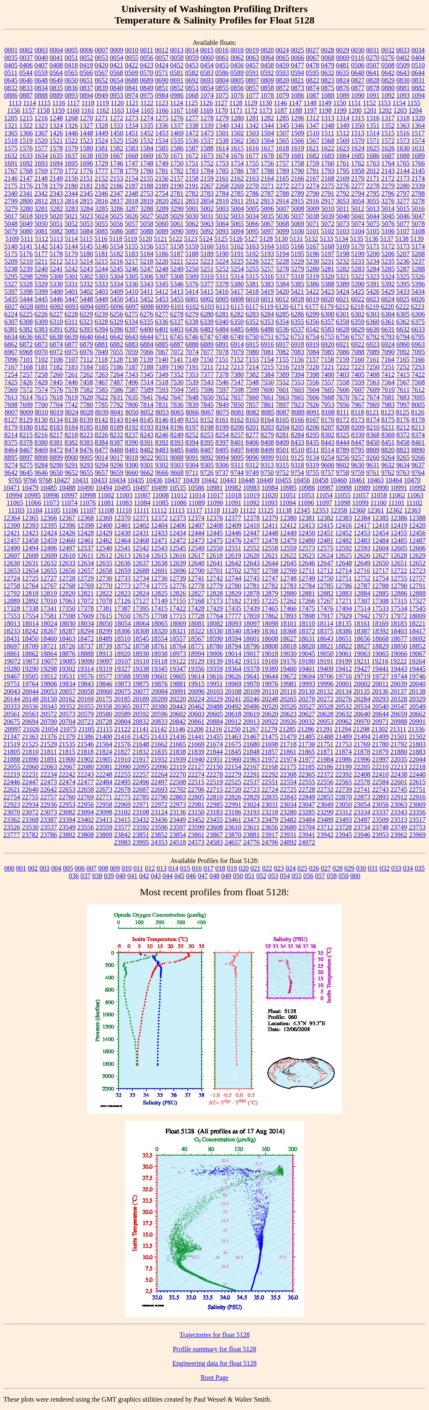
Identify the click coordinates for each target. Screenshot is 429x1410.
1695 (71, 163)
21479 (288, 736)
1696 (86, 163)
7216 (282, 367)
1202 (385, 110)
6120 (282, 306)
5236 (403, 261)
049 (226, 875)
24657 (233, 842)
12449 (288, 533)
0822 (312, 80)
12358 (338, 510)
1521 (56, 140)
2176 (26, 185)
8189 (116, 427)
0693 (207, 80)
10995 (32, 495)
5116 (100, 238)
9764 (418, 472)
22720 (233, 789)
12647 (325, 563)
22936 (48, 804)
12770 (104, 585)
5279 (297, 268)
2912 (252, 201)
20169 (85, 698)
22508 (177, 781)
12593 (362, 548)
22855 (325, 797)
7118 (101, 359)
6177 (312, 306)
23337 (380, 812)
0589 (237, 72)
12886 (398, 593)
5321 (342, 276)
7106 (56, 359)
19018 (269, 653)
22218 (417, 766)
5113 (56, 238)
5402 (86, 291)
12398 (85, 525)
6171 (297, 306)
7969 (373, 404)
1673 (207, 155)
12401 (122, 525)
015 (185, 868)
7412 (388, 374)
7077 (207, 351)
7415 (403, 374)
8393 (176, 442)
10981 (214, 487)
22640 (30, 789)
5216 (116, 261)
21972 (269, 759)
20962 (343, 721)
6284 (267, 314)
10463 (375, 480)
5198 (342, 253)
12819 (48, 593)
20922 (269, 721)
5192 (252, 253)
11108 (106, 510)
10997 (69, 495)
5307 (161, 276)
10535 (177, 487)
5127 (251, 238)
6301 (342, 314)
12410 (251, 525)
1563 (252, 140)
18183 (398, 623)
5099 (282, 231)
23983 (122, 842)
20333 (11, 706)
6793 (388, 336)
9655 (86, 472)
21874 (343, 751)
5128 (266, 238)
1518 (11, 140)
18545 (140, 638)
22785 (140, 797)
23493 (343, 819)
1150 (339, 102)
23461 (233, 819)
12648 (343, 563)
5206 (388, 253)
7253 (418, 367)
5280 (312, 268)
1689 (418, 155)
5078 (418, 223)
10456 (301, 480)
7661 (267, 397)
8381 (56, 442)
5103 (342, 231)
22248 (104, 774)
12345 (301, 510)
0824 (342, 80)
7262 (86, 374)
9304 (192, 465)
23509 (380, 819)
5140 (11, 246)
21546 (85, 744)
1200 (355, 110)
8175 (388, 419)
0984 (161, 95)
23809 (104, 834)
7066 (146, 351)
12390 (11, 525)
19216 (380, 661)
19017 (251, 653)
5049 (26, 223)
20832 (140, 721)
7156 (297, 359)
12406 (177, 525)
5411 (146, 291)
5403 (101, 291)
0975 (146, 95)
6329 (116, 321)
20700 (48, 721)
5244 (101, 268)
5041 (357, 216)
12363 (412, 510)
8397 (222, 442)
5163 (252, 246)
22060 (30, 766)
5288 (418, 268)
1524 (101, 140)
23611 (251, 827)
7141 (176, 359)
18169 (380, 623)
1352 (388, 125)
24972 (306, 842)
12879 (269, 593)
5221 (176, 261)
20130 (306, 691)
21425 (140, 736)
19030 (288, 653)
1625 (373, 148)
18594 (233, 638)
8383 (86, 442)
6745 (176, 336)
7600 (267, 389)
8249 (176, 434)
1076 (237, 95)
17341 (48, 608)
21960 (233, 759)
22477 (85, 781)
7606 (342, 389)
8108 (328, 412)
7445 (56, 382)
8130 (41, 419)
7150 (206, 359)
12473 (196, 540)
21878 (362, 751)
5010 (327, 208)
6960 (403, 344)
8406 (252, 442)
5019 (41, 216)
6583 (327, 329)
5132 (311, 238)
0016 (222, 50)
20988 (398, 721)
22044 (417, 759)
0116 (357, 57)
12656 (67, 570)
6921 (342, 344)
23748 (380, 827)
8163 (252, 419)
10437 (172, 480)
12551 (233, 548)
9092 (207, 457)
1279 (222, 118)
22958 (104, 804)
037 (85, 875)
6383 (41, 329)
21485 (306, 736)
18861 (11, 653)
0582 (192, 72)
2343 (56, 193)
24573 (196, 842)
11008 (160, 495)
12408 (214, 525)
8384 (101, 442)
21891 (48, 759)
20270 (306, 698)
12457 (11, 540)
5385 (297, 284)
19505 (30, 676)
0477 (297, 65)
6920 (327, 344)
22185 (306, 766)
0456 (237, 65)
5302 (86, 276)
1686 (373, 155)
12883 (343, 593)
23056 (380, 804)
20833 (159, 721)
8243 (146, 434)
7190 (176, 367)
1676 (237, 155)
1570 (357, 140)
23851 (140, 834)
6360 (373, 321)
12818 (30, 593)
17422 (177, 608)
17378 (85, 608)
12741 (196, 578)
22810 (214, 797)
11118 (212, 510)
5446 (56, 299)
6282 (237, 314)
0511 (10, 72)
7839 (192, 404)
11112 (159, 510)
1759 (312, 163)
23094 (85, 812)
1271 (101, 118)
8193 (146, 427)
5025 (116, 216)
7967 (357, 404)
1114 (29, 102)
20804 (122, 721)
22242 (67, 774)
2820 (161, 201)
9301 (146, 465)
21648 (140, 744)
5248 (161, 268)
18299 (104, 631)
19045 (306, 653)
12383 (343, 517)
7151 (221, 359)
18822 (343, 646)
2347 (116, 193)
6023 (373, 299)
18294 (85, 631)
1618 (282, 148)
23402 (85, 819)
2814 (71, 201)
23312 (343, 812)
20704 (67, 721)
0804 (222, 80)
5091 (192, 231)
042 (144, 875)
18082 (215, 623)
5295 (11, 276)
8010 (41, 412)
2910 (222, 201)
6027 (11, 306)
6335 (146, 321)
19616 (214, 676)
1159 (58, 110)
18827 (362, 646)
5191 (237, 253)
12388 (417, 517)
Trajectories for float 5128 (214, 1334)
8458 (403, 442)
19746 (417, 676)
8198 (207, 427)
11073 (51, 502)
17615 (104, 615)
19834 (67, 683)
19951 (214, 683)
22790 (159, 797)
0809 (267, 80)
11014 (197, 495)
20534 (362, 706)
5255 (252, 268)
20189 (140, 698)
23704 (306, 827)
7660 (252, 397)
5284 (373, 268)
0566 (86, 72)
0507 (373, 65)
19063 (362, 653)
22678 (122, 789)
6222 (402, 306)
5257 (267, 268)
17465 (269, 608)
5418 (252, 291)
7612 (418, 389)
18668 (380, 638)
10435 (135, 480)
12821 (85, 593)
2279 (388, 185)
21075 (67, 729)
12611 (85, 555)
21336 (416, 729)
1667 (116, 155)
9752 (282, 472)
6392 (71, 329)
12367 (67, 517)
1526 (131, 140)
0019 (252, 50)
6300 (327, 314)
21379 (67, 736)
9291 (71, 465)
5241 (56, 268)
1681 (297, 155)
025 (302, 868)
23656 (269, 827)
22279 (233, 774)
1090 (357, 95)
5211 (40, 261)
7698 (11, 404)
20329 (417, 698)
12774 (140, 585)
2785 (237, 193)
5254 (237, 268)
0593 (282, 72)
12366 (48, 517)
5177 (41, 253)
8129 (26, 419)
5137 (386, 238)
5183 (131, 253)
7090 (388, 351)
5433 (403, 291)
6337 (176, 321)
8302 (327, 434)
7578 (71, 389)
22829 (251, 797)
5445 (41, 299)
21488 (325, 736)
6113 (222, 306)
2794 (357, 193)
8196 (176, 427)
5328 (26, 284)
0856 (237, 87)
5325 (403, 276)
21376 (48, 736)
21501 (398, 736)
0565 (71, 72)
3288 (146, 208)
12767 (48, 585)
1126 (206, 102)
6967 (11, 351)
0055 (131, 57)
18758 (140, 646)
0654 (116, 80)
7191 (192, 367)
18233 (11, 631)
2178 (41, 185)
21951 (214, 759)
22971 (140, 804)
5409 (116, 291)
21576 (122, 744)
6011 (267, 299)
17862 (269, 615)
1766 (418, 163)
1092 (388, 95)
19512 (48, 676)
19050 (325, 653)
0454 (207, 65)
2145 (418, 170)
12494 (30, 548)
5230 (312, 261)
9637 (418, 465)
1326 (71, 125)
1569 (342, 140)
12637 (140, 563)
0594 (297, 72)
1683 (327, 155)
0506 (357, 65)
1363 (403, 125)
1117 (73, 102)
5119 (130, 238)
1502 (237, 133)
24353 (159, 842)
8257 (237, 434)
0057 (161, 57)
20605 (214, 714)
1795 (342, 170)
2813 (56, 201)
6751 (267, 336)
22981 (196, 804)
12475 (214, 540)
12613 (122, 555)
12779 (214, 585)
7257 (26, 374)
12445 (214, 533)
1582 (116, 148)
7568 (418, 382)
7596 (207, 389)
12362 (393, 510)
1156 (13, 110)
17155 (177, 600)
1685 (357, 155)
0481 (342, 65)
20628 (325, 714)
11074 (69, 502)
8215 (26, 434)
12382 (325, 517)
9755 (312, 472)
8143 (116, 419)
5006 (267, 208)
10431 (80, 480)
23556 (85, 827)
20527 (306, 706)
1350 (357, 125)
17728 (196, 615)
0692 (192, 80)
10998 (87, 495)
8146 (161, 419)
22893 (380, 797)
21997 (380, 759)
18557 (177, 638)
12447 (251, 533)
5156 (146, 246)
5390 (357, 284)
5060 (161, 223)
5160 (207, 246)
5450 (116, 299)
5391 (373, 284)
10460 (338, 480)
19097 (104, 661)
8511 (312, 450)
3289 (161, 208)
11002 (106, 495)
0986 (176, 95)
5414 (192, 291)
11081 (106, 502)
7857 (252, 404)
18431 (11, 638)
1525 (116, 140)
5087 (131, 231)
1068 (192, 95)
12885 (380, 593)
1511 (327, 133)
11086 (178, 502)
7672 (357, 397)
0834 (41, 87)
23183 (214, 812)
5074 (357, 223)
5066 (252, 223)
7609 (373, 389)
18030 (67, 623)
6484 (222, 329)
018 (220, 868)
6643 (131, 336)
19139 (214, 661)
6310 (56, 321)
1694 (56, 163)
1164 (132, 110)
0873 (297, 87)
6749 (237, 336)
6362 (403, 321)
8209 (357, 427)
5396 (418, 284)
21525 (30, 744)
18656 (362, 638)
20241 (233, 698)
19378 (251, 668)
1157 (28, 110)
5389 (342, 284)
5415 (207, 291)
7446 (71, 382)
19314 (85, 668)
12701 (214, 570)
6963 (418, 344)
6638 (56, 336)
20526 (288, 706)
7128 (116, 359)
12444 (196, 533)
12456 (417, 533)
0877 (357, 87)
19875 (140, 683)
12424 (48, 533)
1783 (192, 170)
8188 (101, 427)
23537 (48, 827)
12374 (196, 517)
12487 (417, 540)
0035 (11, 57)
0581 (176, 72)
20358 (104, 706)
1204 (415, 110)
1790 (297, 170)
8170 (327, 419)
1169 (206, 110)
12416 (343, 525)
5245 (116, 268)
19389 (269, 668)
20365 (122, 706)
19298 (48, 668)
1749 (161, 163)
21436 (177, 736)
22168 (269, 766)
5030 (192, 216)
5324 (388, 276)
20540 (380, 706)
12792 (11, 593)
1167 (176, 110)
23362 (11, 819)
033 (396, 868)
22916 (417, 797)
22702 (177, 789)
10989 (362, 487)
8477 (101, 450)
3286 (116, 208)
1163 (117, 110)
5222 (192, 261)
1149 (324, 102)
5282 (342, 268)
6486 (252, 329)
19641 (251, 676)
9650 (56, 472)
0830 (403, 80)
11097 (324, 502)
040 (121, 875)
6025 (403, 299)
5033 (237, 216)
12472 (177, 540)
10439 (191, 480)
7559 (357, 382)
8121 (372, 412)
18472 (85, 638)
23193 (251, 812)
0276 (388, 57)
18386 (343, 631)
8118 (357, 412)
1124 (176, 102)
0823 (327, 80)
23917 (269, 834)
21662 (159, 744)
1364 (418, 125)
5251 (207, 268)
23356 (417, 812)
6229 (86, 314)
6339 (207, 321)
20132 (324, 691)
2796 (388, 193)
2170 (357, 178)
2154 (131, 178)
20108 (233, 691)
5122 (175, 238)
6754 (312, 336)
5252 (222, 268)
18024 (49, 623)
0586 (222, 72)
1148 (309, 102)
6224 (11, 314)
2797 (403, 193)
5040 (342, 216)
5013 (373, 208)
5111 (27, 238)
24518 (177, 842)
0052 (86, 57)
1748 (146, 163)
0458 (267, 65)
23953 (380, 834)
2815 (86, 201)
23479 (269, 819)
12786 (343, 585)
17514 (362, 608)
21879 (380, 751)
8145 (146, 419)
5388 (327, 284)
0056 (146, 57)
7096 (11, 359)
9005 (86, 457)
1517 (418, 133)
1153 (383, 102)
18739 (104, 646)
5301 (71, 276)
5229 (297, 261)
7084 (312, 351)
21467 (251, 736)
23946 (362, 834)
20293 (380, 698)
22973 (177, 804)
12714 (343, 570)
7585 (101, 389)
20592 (140, 714)
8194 (161, 427)
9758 (342, 472)
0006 (86, 50)
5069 (297, 223)
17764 (214, 615)
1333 (116, 125)
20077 (141, 691)
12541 (122, 548)
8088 (298, 412)
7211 (206, 367)
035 (420, 868)
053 (273, 875)
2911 (236, 201)
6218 (357, 306)
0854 (207, 87)
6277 (161, 314)
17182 (233, 600)
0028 (327, 50)
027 (326, 868)
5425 (357, 291)
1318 (403, 118)
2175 (11, 185)
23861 (196, 834)
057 (320, 875)
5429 (388, 291)
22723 (251, 789)
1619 (297, 148)
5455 (176, 299)
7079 (237, 351)
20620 (269, 714)
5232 (342, 261)
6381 (11, 329)
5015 (403, 208)
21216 (213, 729)
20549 (417, 706)
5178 (56, 253)
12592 (343, 548)
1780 (146, 170)
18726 (67, 646)
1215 (26, 118)
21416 (122, 736)
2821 (176, 201)
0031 (373, 50)
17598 (67, 615)
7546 (222, 382)
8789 (342, 450)
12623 (306, 555)
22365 (306, 774)
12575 (325, 548)
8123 (387, 412)
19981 (288, 683)
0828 (373, 80)
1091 (373, 95)
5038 (312, 216)
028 (338, 868)
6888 (192, 344)
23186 (233, 812)
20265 (288, 698)
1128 (235, 102)
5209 (11, 261)
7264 (116, 374)
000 (9, 868)
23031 (269, 804)
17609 (85, 615)
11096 (305, 502)
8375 (11, 442)
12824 (140, 593)
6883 (131, 344)
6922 (357, 344)
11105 (52, 510)
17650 (122, 615)
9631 (373, 465)
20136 (380, 691)
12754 (380, 578)
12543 (159, 548)
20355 (85, 706)
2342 (41, 193)
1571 (373, 140)
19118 (159, 661)
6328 (101, 321)
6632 (403, 329)
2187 (131, 185)
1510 (312, 133)
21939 (177, 759)
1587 (192, 148)
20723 (85, 721)
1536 (192, 140)
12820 (67, 593)
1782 (176, 170)
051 (250, 875)
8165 (282, 419)
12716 (362, 570)
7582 (86, 389)
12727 (48, 578)
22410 (380, 774)
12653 (11, 570)
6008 (237, 299)
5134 (341, 238)
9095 (237, 457)
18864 (48, 653)
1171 (236, 110)
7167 (11, 367)
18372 (306, 631)
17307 (362, 600)
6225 (26, 314)
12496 (48, 548)
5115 (86, 238)
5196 (312, 253)
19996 (325, 683)
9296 (116, 465)
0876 (342, 87)
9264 (388, 457)
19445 (417, 668)
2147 (26, 178)
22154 (233, 766)
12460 (67, 540)
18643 (325, 638)
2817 (116, 201)
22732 (325, 789)
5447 (71, 299)
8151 (192, 419)
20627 (306, 714)
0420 (101, 65)
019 (232, 868)
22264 (159, 774)
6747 (207, 336)
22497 (159, 781)
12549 (196, 548)
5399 (41, 291)
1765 (403, 163)
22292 (269, 774)
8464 (11, 450)
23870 (233, 834)
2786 (252, 193)
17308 (380, 600)
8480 (116, 450)
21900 (67, 759)
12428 (85, 533)
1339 (207, 125)
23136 (177, 812)
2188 (146, 185)
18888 (85, 653)
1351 (373, 125)
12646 (306, 563)
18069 (178, 623)
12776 (177, 585)
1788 (267, 170)
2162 (237, 178)
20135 (361, 691)
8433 (297, 442)
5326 (418, 276)
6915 (252, 344)
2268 (222, 185)
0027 (312, 50)
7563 (373, 382)
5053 (86, 223)
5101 (312, 231)
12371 (140, 517)
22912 (398, 797)
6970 (41, 351)
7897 (282, 404)
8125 (402, 412)
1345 (282, 125)
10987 (325, 487)
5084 (86, 231)
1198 (324, 110)
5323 (373, 276)
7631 (116, 397)
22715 (214, 789)
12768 (67, 585)
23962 (398, 834)
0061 (222, 57)
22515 (196, 781)
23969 (417, 834)
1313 (327, 118)
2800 (26, 201)
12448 (269, 533)
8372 (403, 434)
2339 (418, 185)
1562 (237, 140)
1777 (101, 170)
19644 (269, 676)
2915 (297, 201)
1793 (327, 170)
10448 (246, 480)
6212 (342, 306)
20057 (67, 691)
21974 (288, 759)
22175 (288, 766)
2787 (267, 193)
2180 (71, 185)
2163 (252, 178)
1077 (252, 95)
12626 (362, 555)
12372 (159, 517)
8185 (86, 427)
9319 (312, 465)
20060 (104, 691)
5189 (207, 253)
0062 (237, 57)
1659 (101, 155)
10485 (48, 487)
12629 (417, 555)
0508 (388, 65)
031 (373, 868)
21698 (269, 744)
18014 (30, 623)
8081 (237, 412)
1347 (312, 125)
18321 (177, 631)
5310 (207, 276)
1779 (131, 170)
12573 (306, 548)
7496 (131, 382)
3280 (26, 208)
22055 (11, 766)
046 (191, 875)
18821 (325, 646)
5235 (388, 261)
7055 (116, 351)
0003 (41, 50)
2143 (388, 170)
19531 (67, 676)
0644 (418, 72)
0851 (161, 87)
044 (168, 875)
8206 (312, 427)
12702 (233, 570)
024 (291, 868)
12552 (251, 548)
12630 (11, 563)
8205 (297, 427)
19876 (159, 683)
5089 (161, 231)
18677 (398, 638)
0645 (11, 80)
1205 (11, 118)
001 (21, 868)
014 (173, 868)
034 (408, 868)
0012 (161, 50)
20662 (417, 714)
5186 (161, 253)
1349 (342, 125)
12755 (398, 578)
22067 (67, 766)
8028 (86, 412)
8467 (26, 450)
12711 (306, 570)
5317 (282, 276)
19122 (177, 661)
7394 (297, 374)
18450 (30, 638)
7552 (282, 382)
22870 (343, 797)
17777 (233, 615)
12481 (325, 540)
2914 (282, 201)
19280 (11, 668)
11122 (248, 510)
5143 (56, 246)
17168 (196, 600)
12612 (104, 555)
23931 (288, 834)
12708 (269, 570)
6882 (116, 344)
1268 (71, 118)
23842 (122, 834)
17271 (343, 600)
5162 (237, 246)
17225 (269, 600)
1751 (192, 163)
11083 (124, 502)
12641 (214, 563)
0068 (327, 57)
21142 (158, 729)
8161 (222, 419)
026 (314, 868)
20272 (325, 698)
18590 (214, 638)
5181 (101, 253)
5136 (371, 238)
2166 (297, 178)
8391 (146, 442)
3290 (176, 208)
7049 (101, 351)
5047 (418, 216)
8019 (56, 412)
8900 (71, 457)
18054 (122, 623)
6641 (101, 336)
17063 (67, 600)
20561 (11, 714)
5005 (252, 208)
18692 (417, 638)
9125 (297, 457)
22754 (11, 797)
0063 (252, 57)
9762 (388, 472)
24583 (214, 842)
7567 (403, 382)
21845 (233, 751)
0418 (71, 65)
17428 (196, 608)
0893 (71, 95)
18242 (30, 631)
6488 (267, 329)
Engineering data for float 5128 (215, 1363)
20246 (251, 698)
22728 (306, 789)
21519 (11, 744)
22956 (85, 804)
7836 (176, 404)
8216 (41, 434)
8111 (342, 412)
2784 (222, 193)
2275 (327, 185)
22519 (214, 781)
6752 (282, 336)
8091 (313, 412)
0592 (267, 72)
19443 (398, 668)
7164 (387, 359)
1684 (342, 155)
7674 (373, 397)
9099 (267, 457)
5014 (388, 208)
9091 (192, 457)
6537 (297, 329)
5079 (11, 231)
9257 (357, 457)
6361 (388, 321)
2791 (327, 193)
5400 (56, 291)
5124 (205, 238)
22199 (343, 766)
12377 (233, 517)
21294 (342, 729)
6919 (312, 344)
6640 (86, 336)
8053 (162, 412)
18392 (380, 631)
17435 (233, 608)
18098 (270, 623)
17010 (48, 600)
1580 (86, 148)
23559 (104, 827)
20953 (325, 721)
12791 (417, 585)
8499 (267, 450)
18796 (251, 646)
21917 (140, 759)
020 (244, 868)
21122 (122, 729)
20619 (251, 714)
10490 (85, 487)
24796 (269, 842)
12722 (398, 570)
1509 (297, 133)
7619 (71, 397)
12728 (67, 578)
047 (203, 875)
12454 (380, 533)
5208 (418, 253)
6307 (11, 321)
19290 (30, 668)
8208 (342, 427)
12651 (398, 563)
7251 (388, 367)
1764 (388, 163)
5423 (327, 291)
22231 (30, 774)
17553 (11, 615)
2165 (282, 178)
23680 (288, 827)
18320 (159, 631)
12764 (30, 585)
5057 (131, 223)
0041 (56, 57)
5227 (267, 261)
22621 (11, 789)
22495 (122, 781)
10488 (67, 487)
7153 (251, 359)
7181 (41, 367)
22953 (67, 804)
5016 (418, 208)
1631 (418, 148)
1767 (11, 170)
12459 (48, 540)
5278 (282, 268)
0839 (101, 87)
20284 (362, 698)
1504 (267, 133)
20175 (104, 698)
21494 (362, 736)
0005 (71, 50)
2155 (146, 178)
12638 (159, 563)
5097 (267, 231)
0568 (116, 72)
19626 (233, 676)
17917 (325, 615)
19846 (104, 683)
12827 (196, 593)
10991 (398, 487)
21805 (11, 751)
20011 (380, 683)
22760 (67, 797)
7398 (312, 374)
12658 (104, 570)
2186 (116, 185)
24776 (251, 842)
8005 (418, 404)
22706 (196, 789)
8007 (11, 412)
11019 (251, 495)
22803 (177, 797)
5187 (176, 253)
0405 (11, 65)
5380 (237, 284)
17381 (104, 608)
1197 (310, 110)
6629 (357, 329)
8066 (192, 412)
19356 (196, 668)
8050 (132, 412)
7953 (327, 404)
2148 (41, 178)
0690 (161, 80)
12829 (233, 593)
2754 (161, 193)
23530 (30, 827)
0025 (297, 50)
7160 (357, 359)
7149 (191, 359)
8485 (176, 450)
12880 (288, 593)
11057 (360, 495)
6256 (116, 314)
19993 (306, 683)
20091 (178, 691)
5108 (418, 231)
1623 (342, 148)
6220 (387, 306)
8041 (117, 412)
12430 (122, 533)
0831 (418, 80)
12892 (30, 600)
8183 (56, 427)
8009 (26, 412)
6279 (192, 314)
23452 (196, 819)
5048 (11, 223)
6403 (176, 329)
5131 (296, 238)
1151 (354, 102)
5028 (161, 216)
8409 (282, 442)
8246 (161, 434)
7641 (146, 397)
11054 (324, 495)
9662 (146, 472)
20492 (233, 706)
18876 (67, 653)
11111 (142, 510)
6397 (131, 329)
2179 (56, 185)
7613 (11, 397)
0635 (342, 72)
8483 (161, 450)
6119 (266, 306)
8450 (373, 442)
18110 (307, 623)
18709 (30, 646)
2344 (71, 193)
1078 (267, 95)
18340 (233, 631)
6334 (131, 321)
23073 (48, 812)
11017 (215, 495)
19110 (141, 661)
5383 (267, 284)
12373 (177, 517)
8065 (177, 412)
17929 (343, 615)
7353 (192, 374)
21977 (306, 759)
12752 (362, 578)
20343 (48, 706)
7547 (237, 382)
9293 (86, 465)
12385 (380, 517)
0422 (131, 65)
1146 (280, 102)
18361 (269, 631)
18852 (417, 646)
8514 (327, 450)
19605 (177, 676)
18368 (288, 631)
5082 (56, 231)
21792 (398, 744)
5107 (403, 231)
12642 (233, 563)
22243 (85, 774)
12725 (30, 578)
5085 (101, 231)
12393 (30, 525)
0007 (101, 50)
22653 (67, 789)
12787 (362, 585)
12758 (11, 585)
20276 (343, 698)
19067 (417, 653)
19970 (251, 683)
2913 (267, 201)
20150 (48, 698)
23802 (67, 834)
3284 (86, 208)
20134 (343, 691)
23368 (30, 819)
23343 (398, 812)
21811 (48, 751)
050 (238, 875)
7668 (327, 397)
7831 (161, 404)
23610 (233, 827)
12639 (177, 563)
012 (150, 868)
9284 (41, 465)
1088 (327, 95)
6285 (282, 314)
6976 (86, 351)
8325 (342, 434)
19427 (362, 668)
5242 (71, 268)
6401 (161, 329)
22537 (251, 781)
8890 (418, 450)
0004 (56, 50)
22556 (325, 781)
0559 (41, 72)
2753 (146, 193)
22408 (362, 774)
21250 (232, 729)
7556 (312, 382)
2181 (86, 185)
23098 (104, 812)
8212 (403, 427)
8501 (282, 450)
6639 (71, 336)
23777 (11, 834)
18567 (196, 638)
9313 (267, 465)
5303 (101, 276)
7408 (373, 374)
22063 (48, 766)
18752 (122, 646)
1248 (56, 118)
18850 (398, 646)
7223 (357, 367)
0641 (373, 72)
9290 (56, 465)
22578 (362, 781)
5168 (327, 246)
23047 (306, 804)
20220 (177, 698)
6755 (327, 336)
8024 (71, 412)
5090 (176, 231)
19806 (48, 683)
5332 (86, 284)
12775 (159, 585)
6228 (71, 314)
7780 (86, 404)
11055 (342, 495)
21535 (67, 744)
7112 (86, 359)
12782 (269, 585)
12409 (233, 525)
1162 (102, 110)
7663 (282, 397)
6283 (252, 314)
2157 (176, 178)
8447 (357, 442)
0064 (267, 57)
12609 (48, 555)
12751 (343, 578)
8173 (357, 419)
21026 (31, 729)
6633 (418, 329)
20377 (140, 706)
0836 (71, 87)
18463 (67, 638)
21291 (324, 729)
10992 (417, 487)
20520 (269, 706)
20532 (343, 706)
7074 (192, 351)
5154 (116, 246)
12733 (122, 578)
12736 (159, 578)
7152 (236, 359)
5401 (71, 291)
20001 (343, 683)
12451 (325, 533)
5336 (131, 284)
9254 (327, 457)
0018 (237, 50)
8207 (327, 427)
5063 (207, 223)
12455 (398, 533)
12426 (67, 533)
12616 (177, 555)
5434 (418, 291)
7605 (327, 389)
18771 (196, 646)
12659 (122, 570)
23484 (306, 819)
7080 (252, 351)
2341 (26, 193)
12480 (306, 540)
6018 (297, 299)
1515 (388, 133)
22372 (325, 774)
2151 (86, 178)
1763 (373, 163)
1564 (267, 140)
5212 (56, 261)
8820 (388, 450)
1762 (357, 163)
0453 (192, 65)
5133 (326, 238)
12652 (417, 563)
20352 (67, 706)
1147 (295, 102)
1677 (252, 155)
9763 (403, 472)
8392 (161, 442)
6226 (41, 314)
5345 (161, 284)
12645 (288, 563)
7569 (11, 389)
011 (138, 868)
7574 (41, 389)
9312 (252, 465)
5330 (56, 284)
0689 (146, 80)
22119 (177, 766)
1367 (41, 133)
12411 (269, 525)
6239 (101, 314)
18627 (288, 638)
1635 (56, 155)
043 (156, 875)
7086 (342, 351)
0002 (26, 50)
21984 (325, 759)
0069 (342, 57)
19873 (122, 683)
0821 (297, 80)
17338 (30, 608)
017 (209, 868)
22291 (251, 774)
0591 (252, 72)
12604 (380, 548)
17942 (362, 615)
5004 (237, 208)
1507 (282, 133)
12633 (67, 563)
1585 (161, 148)
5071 (312, 223)
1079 (282, 95)
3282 (56, 208)
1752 (207, 163)
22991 (233, 804)
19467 (11, 676)
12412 (288, 525)
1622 (327, 148)
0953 (116, 95)
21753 (343, 744)
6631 (388, 329)
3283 (71, 208)
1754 (237, 163)
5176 (26, 253)
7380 (237, 374)
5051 (56, 223)
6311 (71, 321)
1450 (116, 133)
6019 (312, 299)
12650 (380, 563)
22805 (196, 797)
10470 (412, 480)
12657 (85, 570)
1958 (357, 170)
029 (349, 868)
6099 (162, 306)
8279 (267, 434)
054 (285, 875)
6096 (117, 306)
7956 (342, 404)
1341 (237, 125)
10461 (357, 480)
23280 (288, 812)
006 (80, 868)
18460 (48, 638)
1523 (86, 140)
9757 (327, 472)
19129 (196, 661)
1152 (369, 102)
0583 (207, 72)
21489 (343, 736)
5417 (237, 291)
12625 (343, 555)
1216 (41, 118)
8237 (131, 434)
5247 (146, 268)
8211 (387, 427)
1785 (222, 170)
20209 (159, 698)
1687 (388, 155)
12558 (269, 548)
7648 (192, 397)
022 (267, 868)
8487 (207, 450)
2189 (161, 185)
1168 (191, 110)
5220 (161, 261)
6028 (26, 306)
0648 (41, 80)
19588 (122, 676)
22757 (48, 797)
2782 (192, 193)
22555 (306, 781)
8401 (237, 442)
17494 (343, 608)
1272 (116, 118)
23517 (417, 819)
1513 (357, 133)
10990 (380, 487)
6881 (101, 344)
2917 (327, 201)
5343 (146, 284)
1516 (403, 133)
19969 (233, 683)
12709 (288, 570)
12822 (104, 593)
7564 (388, 382)
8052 (147, 412)
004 (56, 868)
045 (179, 875)
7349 (161, 374)
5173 (403, 246)
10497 (140, 487)
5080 (26, 231)
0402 (403, 57)
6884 (146, 344)
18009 (417, 615)
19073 (30, 661)
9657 (101, 472)
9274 (11, 465)
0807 (252, 80)
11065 (15, 502)
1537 (207, 140)
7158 (327, 359)
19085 (67, 661)
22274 (196, 774)
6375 (418, 321)
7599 (252, 389)
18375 (325, 631)
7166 (417, 359)
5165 (282, 246)
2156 (161, 178)
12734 (140, 578)
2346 (101, 193)
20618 (233, 714)
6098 (147, 306)
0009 (116, 50)
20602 (177, 714)
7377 (207, 374)
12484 (380, 540)
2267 (207, 185)
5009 (312, 208)
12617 (196, 555)
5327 (11, 284)
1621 (312, 148)
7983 (388, 404)
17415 (159, 608)
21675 (233, 744)
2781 (176, 193)
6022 (357, 299)
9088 (176, 457)
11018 (233, 495)
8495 (222, 450)
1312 (312, 118)
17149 (159, 600)
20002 (362, 683)
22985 (214, 804)
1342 (252, 125)
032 (385, 868)
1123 (161, 102)
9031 (161, 457)
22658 (85, 789)
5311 (221, 276)
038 (97, 875)
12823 (122, 593)
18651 (343, 638)
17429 (214, 608)
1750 (176, 163)
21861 (288, 751)
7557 (327, 382)
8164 (267, 419)
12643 (251, 563)
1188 (295, 110)
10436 (154, 480)
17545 (417, 608)
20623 (288, 714)
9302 (161, 465)
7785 (101, 404)
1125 (191, 102)
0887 (26, 95)
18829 (380, 646)
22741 (362, 789)
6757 (357, 336)
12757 (417, 578)
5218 (146, 261)
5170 (357, 246)
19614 (196, 676)
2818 (131, 201)
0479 (327, 65)
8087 (282, 412)
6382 (26, 329)
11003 (124, 495)
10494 (104, 487)
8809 (373, 450)
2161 (222, 178)
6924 (388, 344)
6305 (403, 314)
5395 (403, 284)
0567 (101, 72)
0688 (131, 80)
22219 (11, 774)
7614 (26, 397)
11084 (142, 502)
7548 (252, 382)
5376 (192, 284)
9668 (176, 472)
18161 (361, 623)
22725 (288, 789)
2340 (11, 193)
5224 (222, 261)
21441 (196, 736)
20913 (251, 721)
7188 (146, 367)
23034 (288, 804)
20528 (325, 706)
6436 (192, 329)
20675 (11, 721)
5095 (252, 231)
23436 (159, 819)
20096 (196, 691)
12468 (140, 540)
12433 (159, 533)
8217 (56, 434)
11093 (269, 502)
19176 (288, 661)
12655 (48, 570)
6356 (312, 321)
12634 (85, 563)
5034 (252, 216)
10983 (251, 487)
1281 (252, 118)
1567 (312, 140)
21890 (30, 759)
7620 (86, 397)
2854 (207, 201)
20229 (214, 698)
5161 (222, 246)
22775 (122, 797)
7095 (418, 351)
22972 (159, 804)
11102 (414, 502)
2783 (207, 193)
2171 (373, 178)
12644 (269, 563)
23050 (343, 804)
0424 (161, 65)
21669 (196, 744)
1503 (252, 133)
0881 (403, 87)
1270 (86, 118)
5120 (145, 238)
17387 (122, 608)
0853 (192, 87)
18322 (196, 631)
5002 (207, 208)
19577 (104, 676)
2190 (176, 185)
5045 (388, 216)
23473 (251, 819)
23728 (343, 827)
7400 (327, 374)
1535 (176, 140)
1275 (161, 118)
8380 (41, 442)
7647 (176, 397)
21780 (380, 744)
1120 (117, 102)
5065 (237, 223)
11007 (142, 495)
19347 (177, 668)
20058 (86, 691)
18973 (177, 653)
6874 (56, 344)
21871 (325, 751)
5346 (176, 284)
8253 (207, 434)
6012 (282, 299)
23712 (325, 827)
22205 (362, 766)
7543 (207, 382)
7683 (403, 397)
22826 (233, 797)
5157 (161, 246)
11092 (251, 502)
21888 (11, 759)
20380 (159, 706)
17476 (325, 608)
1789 (282, 170)
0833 (26, 87)
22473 (48, 781)
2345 (86, 193)
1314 (342, 118)
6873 (41, 344)
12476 (233, 540)
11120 (230, 510)
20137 (398, 691)
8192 (131, 427)
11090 (215, 502)
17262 (288, 600)
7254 (11, 374)
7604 (312, 389)
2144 (403, 170)
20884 (214, 721)
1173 (265, 110)
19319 (104, 668)
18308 (140, 631)
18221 (416, 623)
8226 (101, 434)
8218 (71, 434)
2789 (297, 193)
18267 (48, 631)
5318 (297, 276)
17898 (306, 615)
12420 (417, 525)
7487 (116, 382)
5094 (237, 231)
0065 (282, 57)
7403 (342, 374)
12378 (251, 517)
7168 (26, 367)
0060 (207, 57)
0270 (373, 57)
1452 (146, 133)
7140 (161, 359)
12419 (398, 525)
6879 (86, 344)
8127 (11, 419)
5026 (131, 216)
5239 (26, 268)
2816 (101, 201)
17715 (177, 615)
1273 (131, 118)
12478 (269, 540)
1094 (418, 95)
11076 (87, 502)
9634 (403, 465)
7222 (342, 367)
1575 (11, 148)
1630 (403, 148)
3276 (388, 201)
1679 (282, 155)
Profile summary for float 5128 (214, 1349)
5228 (282, 261)
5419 (267, 291)
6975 (71, 351)
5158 (176, 246)
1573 (403, 140)
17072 (85, 600)
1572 (388, 140)
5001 (192, 208)
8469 (41, 450)
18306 (122, 631)
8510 (297, 450)
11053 (306, 495)
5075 (373, 223)
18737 (85, 646)
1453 (161, 133)
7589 (146, 389)
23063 (398, 804)
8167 (312, 419)
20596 (159, 714)
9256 (342, 457)
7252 (403, 367)
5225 (237, 261)
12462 (104, 540)
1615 (237, 148)
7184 (86, 367)
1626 (388, 148)
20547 (398, 706)
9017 (116, 457)
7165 (402, 359)
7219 (297, 367)
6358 (342, 321)
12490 (11, 548)
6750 (252, 336)
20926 (288, 721)
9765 (15, 480)
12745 (251, 578)
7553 (297, 382)
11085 (160, 502)
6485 (237, 329)
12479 (288, 540)
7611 (402, 389)
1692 (26, 163)
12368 (85, 517)
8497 (237, 450)
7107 (71, 359)
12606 (417, 548)
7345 (146, 374)
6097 (132, 306)
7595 (192, 389)
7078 (222, 351)
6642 (116, 336)
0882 (418, 87)
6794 (403, 336)
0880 (388, 87)
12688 (140, 570)
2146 (11, 178)
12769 (85, 585)
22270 (177, 774)
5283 (357, 268)
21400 (104, 736)
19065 (380, 653)
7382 (252, 374)
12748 (288, 578)
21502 (417, 736)
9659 (116, 472)
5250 (192, 268)
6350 (237, 321)
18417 (417, 631)
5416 (222, 291)
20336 (30, 706)
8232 (116, 434)
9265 (403, 457)
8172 (342, 419)
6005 (222, 299)
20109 (251, 691)
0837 (86, 87)
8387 (116, 442)
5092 (207, 231)
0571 (161, 72)
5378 (222, 284)
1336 (161, 125)
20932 (306, 721)
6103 (207, 306)
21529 (48, 744)
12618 (214, 555)
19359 (214, 668)
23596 (159, 827)
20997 (12, 729)
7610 (388, 389)
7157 (312, 359)
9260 (373, 457)
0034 (418, 50)
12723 (417, 570)
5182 (116, 253)
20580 (104, 714)
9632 (388, 465)
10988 (343, 487)
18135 (343, 623)
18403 (398, 631)
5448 (86, 299)
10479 (30, 487)
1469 (176, 133)
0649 (56, 80)
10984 (269, 487)
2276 (342, 185)
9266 (418, 457)
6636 (26, 336)
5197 (327, 253)
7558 (342, 382)
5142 (41, 246)
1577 (41, 148)
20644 (380, 714)
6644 (146, 336)
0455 (222, 65)
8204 (282, 427)
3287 (131, 208)
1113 (14, 102)
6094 (86, 306)
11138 (284, 510)
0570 (146, 72)
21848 (251, 751)
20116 (288, 691)
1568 (327, 140)
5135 (356, 238)
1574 (418, 140)
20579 (85, 714)
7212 (222, 367)
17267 (325, 600)
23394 (67, 819)
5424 (342, 291)
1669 (146, 155)
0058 (176, 57)
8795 (357, 450)
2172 (388, 178)
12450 (306, 533)
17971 (380, 615)
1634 (41, 155)
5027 (146, 216)
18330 (214, 631)
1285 (282, 118)
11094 (287, 502)
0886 (11, 95)
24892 (288, 842)
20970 (362, 721)
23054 (362, 804)
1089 (342, 95)
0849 (146, 87)
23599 (196, 827)
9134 (312, 457)
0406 (26, 65)
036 (74, 875)
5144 (71, 246)
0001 (11, 50)
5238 (11, 268)
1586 (176, 148)
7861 (267, 404)
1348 (327, 125)
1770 (56, 170)
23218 (269, 812)
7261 (71, 374)
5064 (222, 223)
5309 (192, 276)
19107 (122, 661)
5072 (327, 223)
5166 (297, 246)
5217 (131, 261)
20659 (398, 714)
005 (68, 868)
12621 (269, 555)
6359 (357, 321)
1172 (250, 110)
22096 (159, 766)
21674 (214, 744)
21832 (140, 751)
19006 (214, 653)
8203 (267, 427)
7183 (71, 367)
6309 (41, 321)
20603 (196, 714)
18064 (141, 623)
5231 (327, 261)
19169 (269, 661)
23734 (362, 827)
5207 (403, 253)
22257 (140, 774)
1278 (207, 118)
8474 (71, 450)
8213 (418, 427)
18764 (177, 646)
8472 (56, 450)
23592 (140, 827)
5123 (190, 238)
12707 (251, 570)
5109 (12, 238)
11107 (88, 510)
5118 (115, 238)
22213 (398, 766)
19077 (49, 661)
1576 (26, 148)
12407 (196, 525)
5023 (86, 216)
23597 (177, 827)
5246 (131, 268)
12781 (251, 585)
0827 (357, 80)
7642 (161, 397)
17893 (288, 615)
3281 (41, 208)
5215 (101, 261)
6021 (342, 299)
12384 (362, 517)
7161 (372, 359)
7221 (327, 367)
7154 (267, 359)
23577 (122, 827)
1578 (56, 148)
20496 (251, 706)
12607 (11, 555)
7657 (237, 397)
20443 (177, 706)
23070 (11, 812)
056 (308, 875)
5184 (146, 253)
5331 (71, 284)
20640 (362, 714)
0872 (282, 87)
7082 (282, 351)
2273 (297, 185)
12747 (269, 578)
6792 (373, 336)
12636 (122, 563)
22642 (48, 789)
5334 (116, 284)
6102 (192, 306)
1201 (370, 110)
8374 (418, 434)
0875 (327, 87)
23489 (325, 819)
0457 (252, 65)
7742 (71, 404)
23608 (214, 827)
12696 (177, 570)
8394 (192, 442)
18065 (159, 623)
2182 (101, 185)
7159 (342, 359)
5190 (222, 253)
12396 (67, 525)
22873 (362, 797)
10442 (209, 480)
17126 (122, 600)
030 (361, 868)
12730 (104, 578)
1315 (357, 118)
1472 (192, 133)
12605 (398, 548)
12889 (11, 600)
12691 (159, 570)
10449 (264, 480)
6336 (161, 321)
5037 (297, 216)
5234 (373, 261)
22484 (104, 781)
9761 (373, 472)
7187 (131, 367)
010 (126, 868)
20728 (104, 721)
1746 (116, 163)
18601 (251, 638)
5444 (26, 299)
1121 (131, 102)
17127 (140, 600)
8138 (71, 419)
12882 (325, 593)
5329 (41, 284)
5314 (237, 276)
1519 (26, 140)
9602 (342, 465)
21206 (195, 729)
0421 (116, 65)
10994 (13, 495)
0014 (192, 50)
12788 (380, 585)
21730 (306, 744)
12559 (288, 548)
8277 (252, 434)
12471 (159, 540)
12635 (104, 563)
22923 (11, 804)
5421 (297, 291)
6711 (161, 336)
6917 (282, 344)
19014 (233, 653)
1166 (161, 110)
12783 (288, 585)
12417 (362, 525)
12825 (159, 593)
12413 (306, 525)
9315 (282, 465)
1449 (101, 133)
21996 (362, 759)
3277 (403, 201)
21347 (11, 736)
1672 (192, 155)
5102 (327, 231)
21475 (269, 736)
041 (132, 875)
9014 (101, 457)
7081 (267, 351)
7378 (222, 374)
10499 (159, 487)
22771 (104, 797)
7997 (403, 404)
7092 (403, 351)
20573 (67, 714)
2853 (192, 201)
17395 (140, 608)
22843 (288, 797)
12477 (251, 540)
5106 (388, 231)
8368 (373, 434)
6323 (86, 321)
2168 (327, 178)
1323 (41, 125)
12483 (362, 540)
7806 (131, 404)
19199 (343, 661)
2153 (116, 178)
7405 (357, 374)
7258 (41, 374)
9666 (161, 472)
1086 (297, 95)
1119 (102, 102)
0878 (373, 87)
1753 (222, 163)
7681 (388, 397)
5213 (71, 261)
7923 (297, 404)
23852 (159, 834)
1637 (71, 155)
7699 (26, 404)
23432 (140, 819)
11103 (16, 510)
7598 (237, 389)
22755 (30, 797)
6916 (267, 344)
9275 (26, 465)
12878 (251, 593)
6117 (252, 306)
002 (33, 868)
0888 (41, 95)
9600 (327, 465)
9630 (357, 465)
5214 (86, 261)
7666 (312, 397)
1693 (41, 163)
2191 (192, 185)
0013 (176, 50)
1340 (222, 125)
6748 (222, 336)
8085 (267, 412)
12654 (30, 570)
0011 (146, 50)
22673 (104, 789)
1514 (373, 133)
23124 (159, 812)
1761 (342, 163)
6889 (207, 344)
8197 (192, 427)
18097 (251, 623)
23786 (48, 834)
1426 (56, 133)
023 (279, 868)
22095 (140, 766)
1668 (131, 155)
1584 (146, 148)
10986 (306, 487)
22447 (30, 781)
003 (44, 868)
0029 (342, 50)
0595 (312, 72)
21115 (104, 729)
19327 (122, 668)
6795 (418, 336)
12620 (251, 555)
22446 (11, 781)
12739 (177, 578)
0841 (131, 87)
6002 (207, 299)
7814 (146, 404)
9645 (26, 472)
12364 (11, 517)
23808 (85, 834)
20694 (30, 721)
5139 (417, 238)
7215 (267, 367)
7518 (161, 382)
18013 (12, 623)
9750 (267, 472)
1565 (282, 140)
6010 (252, 299)
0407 (41, 65)
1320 (418, 118)
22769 (85, 797)
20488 (214, 706)
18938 (159, 653)
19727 (380, 676)
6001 (192, 299)
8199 (222, 427)
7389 (282, 374)
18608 (269, 638)
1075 (222, 95)
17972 (398, 615)
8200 (237, 427)
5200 (373, 253)
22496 (140, 781)
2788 (282, 193)
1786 (237, 170)
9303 (176, 465)
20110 (270, 691)
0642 (388, 72)
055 (297, 875)
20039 (398, 683)
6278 (176, 314)
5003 (222, 208)
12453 (362, 533)
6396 (116, 329)
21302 (379, 729)
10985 (288, 487)
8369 (388, 434)
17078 (104, 600)
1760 (327, 163)
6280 (207, 314)
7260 (56, 374)
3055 (373, 201)
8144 (131, 419)
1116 (58, 102)
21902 (85, 759)
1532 (146, 140)
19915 (196, 683)
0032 (388, 50)
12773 (122, 585)
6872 (26, 344)
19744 (398, 676)
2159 (207, 178)
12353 (320, 510)
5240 (41, 268)
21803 (417, 744)
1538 (222, 140)
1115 (44, 102)
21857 (269, 751)
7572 (26, 389)
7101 (26, 359)
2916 (312, 201)
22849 (306, 797)
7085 (327, 351)
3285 (101, 208)
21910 (122, 759)
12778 (196, 585)
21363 (30, 736)
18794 (233, 646)
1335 (146, 125)
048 (214, 875)
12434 (177, 533)
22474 (67, 781)
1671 (176, 155)
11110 (124, 510)
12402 (140, 525)
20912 (233, 721)
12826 (177, 593)
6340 (222, 321)
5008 (297, 208)
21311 (398, 729)
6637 (41, 336)
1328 (101, 125)
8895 (11, 457)
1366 (26, 133)
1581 (101, 148)
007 (91, 868)
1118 (87, 102)
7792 (116, 404)
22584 (380, 781)
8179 (11, 427)
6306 (418, 314)
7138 (131, 359)
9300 (131, 465)
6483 (207, 329)
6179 (327, 306)
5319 (312, 276)
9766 (30, 480)
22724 (269, 789)
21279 (269, 729)
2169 (342, 178)
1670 (161, 155)
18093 (233, 623)
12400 (104, 525)
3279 (11, 208)
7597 (222, 389)
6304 (388, 314)
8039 (102, 412)
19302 (67, 668)
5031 (207, 216)
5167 (312, 246)
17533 (380, 608)
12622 (288, 555)
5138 (401, 238)
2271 (267, 185)
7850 (237, 404)
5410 (131, 291)
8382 (71, 442)
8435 (312, 442)
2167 (312, 178)
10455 (283, 480)
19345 (159, 668)
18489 (104, 638)
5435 (11, 299)
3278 (418, 201)
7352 (176, 374)
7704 (56, 404)
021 (256, 868)
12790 (398, 585)
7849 (222, 404)
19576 (85, 676)
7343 (131, 374)
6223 (417, 306)
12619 (233, 555)
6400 (146, 329)
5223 (207, 261)
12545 (177, 548)
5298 (26, 276)
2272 (282, 185)
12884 (362, 593)
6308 (26, 321)
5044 (373, 216)
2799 (11, 201)
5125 (220, 238)
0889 (56, 95)
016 (197, 868)
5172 (388, 246)
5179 (71, 253)
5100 (297, 231)
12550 (214, 548)
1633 (26, 155)
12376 (214, 517)
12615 (159, 555)
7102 (41, 359)
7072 (176, 351)
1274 (146, 118)
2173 (403, 178)
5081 (41, 231)
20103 (215, 691)
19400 (288, 668)
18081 (196, 623)
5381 (252, 284)
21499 (380, 736)
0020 (267, 50)
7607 (357, 389)
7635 (131, 397)
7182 (56, 367)
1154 (399, 102)
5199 (357, 253)
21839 (196, 751)
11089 (197, 502)
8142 (101, 419)
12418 (380, 525)
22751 (417, 789)
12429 (104, 533)
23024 (251, 804)
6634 (11, 336)
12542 (140, 548)
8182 (41, 427)
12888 (417, 593)
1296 (297, 118)
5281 (327, 268)
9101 (282, 457)
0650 (71, 80)
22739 (343, 789)
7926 (312, 404)
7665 (297, 397)
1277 (192, 118)
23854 (177, 834)
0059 (192, 57)
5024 (101, 216)
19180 (306, 661)
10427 (62, 480)
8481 (131, 450)
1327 (86, 125)
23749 (398, 827)
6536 (282, 329)
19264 (416, 661)
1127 (220, 102)
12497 (67, 548)
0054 (116, 57)
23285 (306, 812)
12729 (85, 578)
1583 (131, 148)
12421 (11, 533)
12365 (30, 517)
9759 (357, 472)
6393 (86, 329)
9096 (252, 457)
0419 (86, 65)
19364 (233, 668)
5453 (161, 299)
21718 (288, 744)
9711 (191, 472)
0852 (176, 87)
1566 (297, 140)
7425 (11, 382)
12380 (288, 517)
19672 (288, 676)
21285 (287, 729)
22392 (343, 774)
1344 (267, 125)
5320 (327, 276)
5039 (327, 216)
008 (103, 868)
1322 (26, 125)
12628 (398, 555)
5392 (388, 284)
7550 (267, 382)
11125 (266, 510)
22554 (288, 781)
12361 (375, 510)
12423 (30, 533)
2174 (418, 178)
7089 (373, 351)
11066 (33, 502)
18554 (159, 638)
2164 (267, 178)
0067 (312, 57)
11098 (342, 502)
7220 (312, 367)
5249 (176, 268)
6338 (192, 321)
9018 (131, 457)
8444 (342, 442)
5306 (146, 276)
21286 (305, 729)
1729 (101, 163)
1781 (161, 170)
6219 (372, 306)
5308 (176, 276)
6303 (373, 314)
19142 (233, 661)
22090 (122, 766)
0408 (56, 65)
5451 (131, 299)
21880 (398, 751)
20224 (196, 698)
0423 (146, 65)
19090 (86, 661)
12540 (104, 548)
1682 (312, 155)
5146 (101, 246)
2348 (131, 193)
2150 (71, 178)
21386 (85, 736)
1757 (282, 163)
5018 (26, 216)
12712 (325, 570)
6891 (222, 344)
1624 (357, 148)
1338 (192, 125)
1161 (87, 110)
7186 (116, 367)
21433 (159, 736)
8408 (267, 442)
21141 (140, 729)
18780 (214, 646)
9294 (101, 465)
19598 (140, 676)
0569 (131, 72)
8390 (131, 442)
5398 (26, 291)
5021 (71, 216)
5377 (207, 284)
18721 (48, 646)
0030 (357, 50)
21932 (159, 759)
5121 (160, 238)
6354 (282, 321)
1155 (413, 102)
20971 (380, 721)
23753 (417, 827)
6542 (312, 329)
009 (115, 868)
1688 (403, 155)
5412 (161, 291)
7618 (56, 397)
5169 (342, 246)
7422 (418, 374)
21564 (104, 744)
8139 (86, 419)
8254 (222, 434)
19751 (11, 683)
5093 (222, 231)
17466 (288, 608)
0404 (418, 57)
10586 (196, 487)
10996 (50, 495)
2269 (237, 185)
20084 (159, 691)
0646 (26, 80)
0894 (86, 95)
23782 (30, 834)
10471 (11, 487)
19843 (85, 683)
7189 (161, 367)
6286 (297, 314)
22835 (269, 797)
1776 (86, 170)
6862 (11, 344)
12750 (325, 578)
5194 (282, 253)
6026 (418, 299)
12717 (380, 570)
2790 (312, 193)
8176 (403, 419)
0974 (131, 95)
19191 (325, 661)
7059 (131, 351)
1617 (267, 148)
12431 (140, 533)
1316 (373, 118)
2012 (373, 170)
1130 (265, 102)
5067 (267, 223)
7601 (282, 389)
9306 (222, 465)
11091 (233, 502)
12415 (325, 525)
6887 (176, 344)
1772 (71, 170)
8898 (41, 457)
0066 (297, 57)
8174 (373, 419)
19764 (30, 683)
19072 (12, 661)
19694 (306, 676)
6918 (297, 344)
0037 (26, 57)
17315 (398, 600)
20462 (196, 706)
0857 (252, 87)
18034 (86, 623)
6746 (192, 336)
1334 (131, 125)
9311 (236, 465)
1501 (222, 133)
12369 (104, 517)
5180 (86, 253)
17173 (214, 600)
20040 (417, 683)
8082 (252, 412)
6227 (56, 314)
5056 (116, 223)
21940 (196, 759)
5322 (357, 276)
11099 (360, 502)
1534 (161, 140)
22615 (417, 781)
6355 (297, 321)
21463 (233, 736)
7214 (252, 367)
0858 (267, 87)
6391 (56, 329)
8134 (56, 419)
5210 (26, 261)
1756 (267, 163)
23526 (11, 827)
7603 (297, 389)
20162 (67, 698)
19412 (343, 668)
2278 (373, 185)
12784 (306, 585)
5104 (357, 231)
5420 (282, 291)
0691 (176, 80)
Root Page (214, 1377)
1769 (41, 170)
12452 (343, 533)
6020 (327, 299)
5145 (86, 246)
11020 (269, 495)
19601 (159, 676)
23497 (362, 819)
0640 (357, 72)
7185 (101, 367)
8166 (297, 419)
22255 (122, 774)
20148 (30, 698)
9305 (207, 465)
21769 (362, 744)
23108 (140, 812)
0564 (56, 72)
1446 (71, 133)
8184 (71, 427)
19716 (343, 676)
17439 (251, 608)
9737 (222, 472)
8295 (312, 434)
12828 (214, 593)
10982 (233, 487)
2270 (252, 185)
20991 (417, 721)
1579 (71, 148)
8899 (56, 457)
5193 (267, 253)
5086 (116, 231)
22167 (251, 766)
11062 (397, 495)
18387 (362, 631)
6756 (342, 336)
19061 (343, 653)
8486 (192, 450)
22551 (269, 781)
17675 (140, 615)
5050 (41, 223)
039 (109, 875)
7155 (282, 359)
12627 (380, 555)
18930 (140, 653)
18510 (122, 638)
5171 (373, 246)
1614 (222, 148)
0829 (388, 80)
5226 (252, 261)
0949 (101, 95)
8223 (86, 434)
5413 (176, 291)
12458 (30, 540)
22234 (48, 774)
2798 (418, 193)
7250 (373, 367)
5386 (312, 284)
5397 (11, 291)
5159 (192, 246)
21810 (30, 751)
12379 (269, 517)
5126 (236, 238)
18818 (288, 646)
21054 (49, 729)
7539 (192, 382)
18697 (11, 646)
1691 (11, 163)
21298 (361, 729)
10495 (122, 487)
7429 (41, 382)
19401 (306, 668)
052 (261, 875)
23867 (214, 834)
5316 (267, 276)
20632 (343, 714)
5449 (101, 299)
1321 (11, 125)
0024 (282, 50)
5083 (71, 231)
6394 (101, 329)
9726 (207, 472)
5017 (11, 216)
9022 (146, 457)
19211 (362, 661)
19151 (251, 661)
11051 (287, 495)
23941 (306, 834)
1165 (146, 110)
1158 (43, 110)
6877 (71, 344)
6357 (327, 321)
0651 (86, 80)
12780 (233, 585)
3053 (342, 201)
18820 (306, 646)
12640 (196, 563)
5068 (282, 223)
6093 (71, 306)
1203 (400, 110)
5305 (131, 276)
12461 (85, 540)
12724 (11, 578)
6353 (267, 321)
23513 (398, 819)
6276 (146, 314)
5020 (56, 216)
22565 (343, 781)
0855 (222, 87)
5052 (71, 223)
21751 (325, 744)
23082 (67, 812)
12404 (159, 525)
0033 (403, 50)
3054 (357, 201)
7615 (41, 397)
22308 (288, 774)
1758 (297, 163)
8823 (403, 450)
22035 (398, 759)
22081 (104, 766)
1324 (56, 125)
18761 (159, 646)
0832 (11, 87)
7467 (101, 382)
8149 (176, 419)
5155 (131, 246)
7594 (176, 389)
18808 (269, 646)
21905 (104, 759)
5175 (11, 253)
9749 (252, 472)
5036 (282, 216)
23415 (122, 819)
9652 (71, 472)
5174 (418, 246)
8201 (252, 427)
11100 (378, 502)
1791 (312, 170)
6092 (56, 306)
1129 (250, 102)
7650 (207, 397)
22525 (233, 781)
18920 (122, 653)
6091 (41, 306)
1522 (71, 140)
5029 (176, 216)
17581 (48, 615)
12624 (325, 555)
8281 (282, 434)
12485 (398, 540)
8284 (297, 434)
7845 (207, 404)
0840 (116, 87)
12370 (122, 517)
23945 (343, 834)
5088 (146, 231)
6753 (297, 336)
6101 (177, 306)
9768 (45, 480)
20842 (177, 721)
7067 (161, 351)
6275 (131, 314)
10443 (228, 480)
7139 (146, 359)
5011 (342, 208)
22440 (417, 774)
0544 (26, 72)
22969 (122, 804)
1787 (252, 170)
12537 (85, 548)
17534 (398, 608)
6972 (56, 351)
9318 (297, 465)
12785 (325, 585)
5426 (373, 291)
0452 (176, 65)
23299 (325, 812)
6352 (252, 321)
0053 (101, 57)
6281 (222, 314)
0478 (312, 65)
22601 (398, 781)
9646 (41, 472)
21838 (177, 751)
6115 (237, 306)
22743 (380, 789)
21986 (343, 759)
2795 (373, 193)
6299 (312, 314)
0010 (131, 50)
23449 (177, 819)
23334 (362, 812)
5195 (297, 253)
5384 (282, 284)
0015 (207, 50)
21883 (417, 751)
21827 (122, 751)
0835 (56, 87)
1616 (252, 148)
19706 (325, 676)
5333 (101, 284)
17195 (251, 600)
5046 (403, 216)
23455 (214, 819)
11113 (177, 510)
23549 (67, 827)
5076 (388, 223)
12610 (67, 555)
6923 (373, 344)
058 (332, 875)
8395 (207, 442)
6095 (102, 306)
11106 (70, 510)
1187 (280, 110)
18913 (104, 653)
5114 (71, 238)
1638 (86, 155)
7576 (56, 389)
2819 (146, 201)
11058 (378, 495)
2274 (312, 185)
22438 (398, 774)
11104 (34, 510)
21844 (214, 751)
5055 (101, 223)
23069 (417, 804)
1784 (207, 170)
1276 (176, 118)
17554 (30, 615)
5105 (373, 231)
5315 (252, 276)
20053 (49, 691)
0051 (71, 57)
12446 (233, 533)
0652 (101, 80)
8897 (26, 457)
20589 (122, 714)
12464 (122, 540)
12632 (48, 563)
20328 (398, 698)
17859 (251, 615)
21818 (85, 751)
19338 (140, 668)
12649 (362, 563)
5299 (41, 276)
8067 (207, 412)
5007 (282, 208)
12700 (196, 570)
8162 (237, 419)
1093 (403, 95)
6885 (161, 344)
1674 (222, 155)
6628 (342, 329)
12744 (233, 578)
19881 (177, 683)
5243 (86, 268)
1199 (339, 110)
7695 (418, 397)
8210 (373, 427)
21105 (86, 729)
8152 (207, 419)
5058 (146, 223)
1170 (221, 110)
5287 (403, 268)
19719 (362, 676)
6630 (373, 329)
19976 (269, 683)
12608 (30, 555)
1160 (72, 110)
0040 (41, 57)
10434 (117, 480)
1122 (146, 102)
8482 (146, 450)
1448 (86, 133)
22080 (85, 766)
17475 (306, 608)
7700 (41, 404)
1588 (207, 148)
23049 (325, 804)
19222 (398, 661)
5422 (312, 291)
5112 (41, 238)
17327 (417, 600)
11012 (179, 495)
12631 (30, 563)
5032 (222, 216)
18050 (104, 623)
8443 (327, 442)
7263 (101, 374)
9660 (131, 472)
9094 (222, 457)
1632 (11, 155)
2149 (56, 178)
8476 (86, 450)
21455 (214, 736)
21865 (306, 751)
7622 (101, 397)
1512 (342, 133)
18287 (67, 631)
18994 (196, 653)
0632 (327, 72)
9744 (237, 472)
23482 (288, 819)
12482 (343, 540)
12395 (48, 525)
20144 (11, 698)
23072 (30, 812)
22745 (398, 789)
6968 (26, 351)
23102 (122, 812)
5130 (281, 238)
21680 (251, 744)
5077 (403, 223)
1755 (252, 163)
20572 (48, 714)
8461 (418, 442)
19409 (325, 668)
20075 (122, 691)
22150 (214, 766)
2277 (357, 185)
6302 (357, 314)
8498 (252, 450)
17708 (159, 615)
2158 (192, 178)
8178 (418, 419)
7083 (297, 351)
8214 (11, 434)
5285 (388, 268)
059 (344, 875)
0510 (418, 65)
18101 (288, 623)
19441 (380, 668)
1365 (11, 133)
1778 (116, 170)
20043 (12, 691)
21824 (104, 751)
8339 (357, 434)
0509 (403, 65)
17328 (11, 608)
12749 (306, 578)
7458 (86, 382)
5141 (26, 246)
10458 (320, 480)
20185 (122, 698)
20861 (196, 721)
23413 (104, 819)
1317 (388, 118)
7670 (342, 397)
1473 (207, 133)
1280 (237, 118)
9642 (11, 472)
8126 (417, 412)
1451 (131, 133)
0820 (282, 80)
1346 (297, 125)
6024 (388, 299)
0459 (282, 65)
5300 (56, 276)
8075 (222, 412)
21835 (159, 751)
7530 (176, 382)
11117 (194, 510)
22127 (196, 766)
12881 (306, 593)
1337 (176, 125)
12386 (398, 517)
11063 (415, 495)
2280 (403, 185)
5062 (192, 223)
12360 (357, 510)
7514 (146, 382)
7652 (222, 397)
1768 (26, 170)
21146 (177, 729)
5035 (267, 216)
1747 (131, 163)
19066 (398, 653)
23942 (325, 834)
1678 (267, 155)
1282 (267, 118)
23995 (140, 842)
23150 (196, 812)
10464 (393, 480)
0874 (312, 87)
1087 (312, 95)
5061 (176, 223)
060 (355, 875)
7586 (116, 389)
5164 (267, 246)
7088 (357, 351)
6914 (237, 344)
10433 (98, 480)
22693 (159, 789)
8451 (388, 442)
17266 (306, 600)
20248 (269, 698)
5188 (192, 253)
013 (162, 868)
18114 (325, 623)
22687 (140, 789)
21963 (251, 759)
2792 (342, 193)
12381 (306, 517)
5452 (146, 299)
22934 (30, 804)
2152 (101, 178)
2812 (41, 201)
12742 (214, 578)
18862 (30, 653)
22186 (325, 766)
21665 (177, 744)
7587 (131, 389)
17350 (67, 608)
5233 (357, 261)
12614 (140, 555)
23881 (251, 834)
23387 (48, 819)
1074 (207, 95)
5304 (116, 276)
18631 (306, 638)
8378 (26, 442)
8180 (26, 427)
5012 (357, 208)
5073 (342, 223)
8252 (192, 434)
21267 (250, 729)
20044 (30, 691)
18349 (251, 631)
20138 (416, 691)
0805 (237, 80)
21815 (67, 751)
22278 (214, 774)
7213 (237, 367)
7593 (161, 389)
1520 (41, 140)
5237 (418, 261)
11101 (396, 502)
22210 (380, 766)
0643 (403, 72)
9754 (297, 472)
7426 (26, 382)
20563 (30, 714)
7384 (267, 374)
